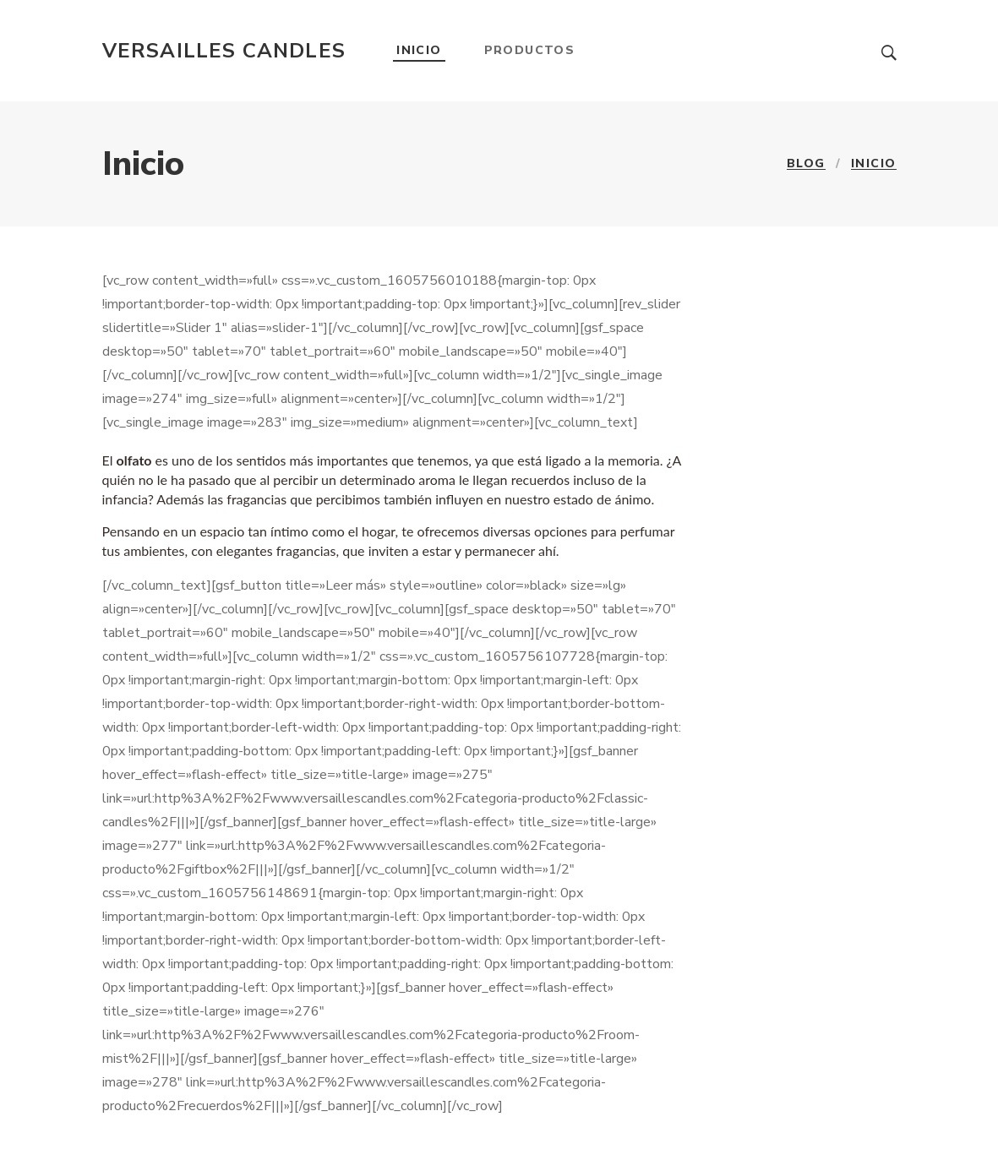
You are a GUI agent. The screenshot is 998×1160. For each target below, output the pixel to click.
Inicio (418, 50)
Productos (529, 50)
